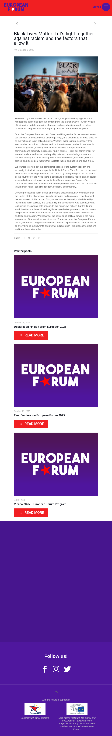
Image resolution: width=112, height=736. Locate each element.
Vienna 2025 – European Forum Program (40, 504)
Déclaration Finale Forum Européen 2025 (40, 326)
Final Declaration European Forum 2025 (39, 415)
